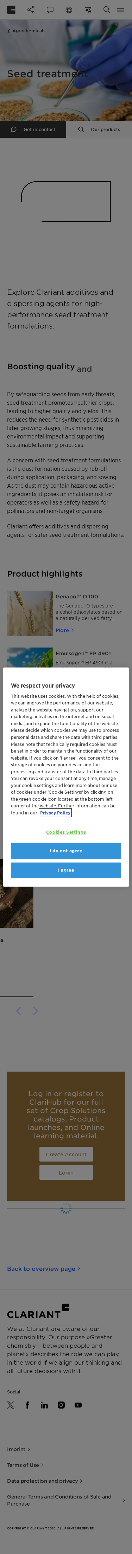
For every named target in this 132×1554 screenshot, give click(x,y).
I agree (66, 870)
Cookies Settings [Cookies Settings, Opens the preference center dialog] (66, 832)
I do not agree (66, 851)
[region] (65, 776)
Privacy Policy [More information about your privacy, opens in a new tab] (55, 812)
